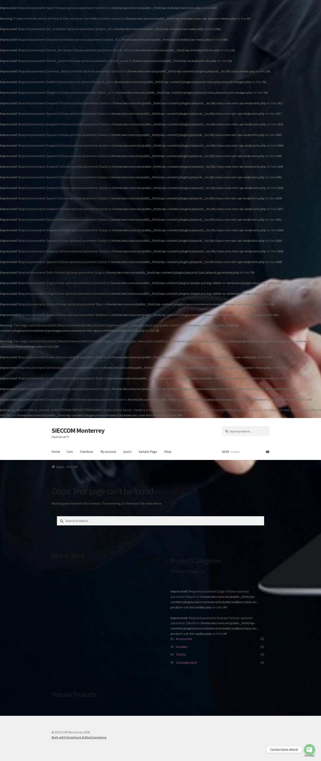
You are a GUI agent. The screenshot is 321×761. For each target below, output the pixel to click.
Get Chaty (310, 755)
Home (56, 452)
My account (108, 452)
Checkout (86, 452)
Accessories (184, 639)
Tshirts (181, 654)
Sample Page (148, 452)
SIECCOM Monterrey (78, 430)
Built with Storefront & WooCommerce (79, 737)
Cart (70, 452)
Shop (167, 452)
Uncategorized (186, 662)
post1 (127, 452)
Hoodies (181, 647)
